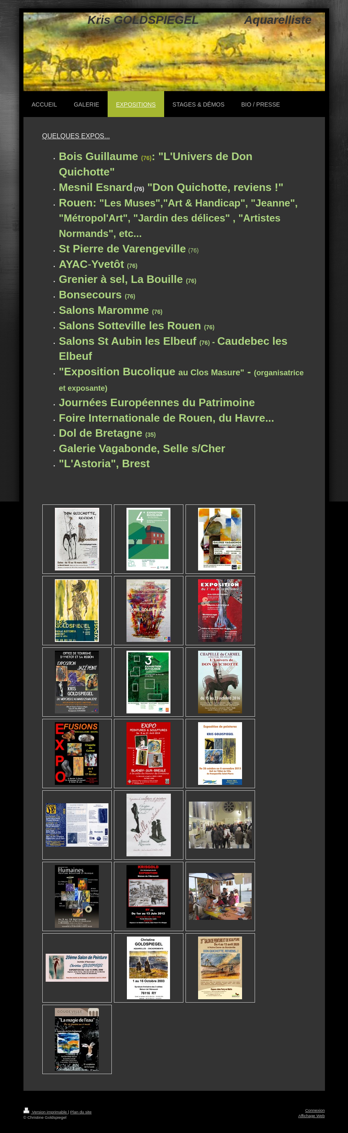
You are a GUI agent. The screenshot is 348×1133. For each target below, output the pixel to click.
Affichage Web (311, 1115)
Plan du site (81, 1112)
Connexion (315, 1110)
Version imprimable (45, 1112)
